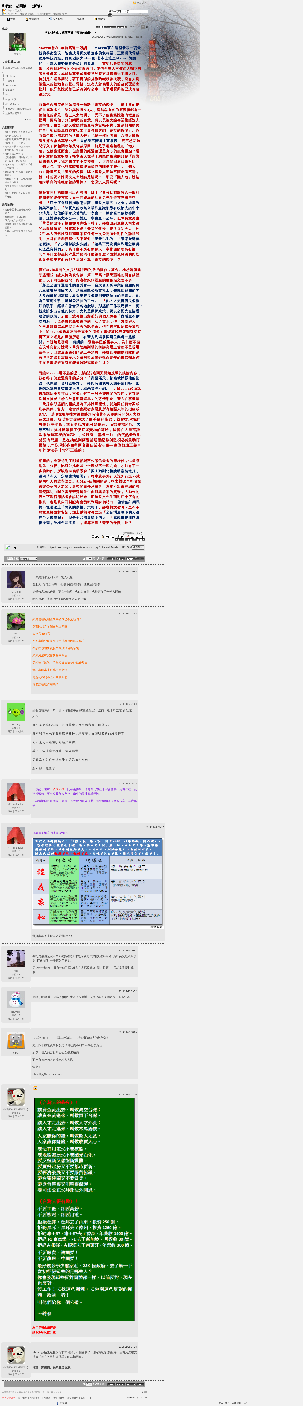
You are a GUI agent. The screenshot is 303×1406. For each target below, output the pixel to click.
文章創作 (34, 19)
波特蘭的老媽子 (13, 113)
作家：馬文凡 (15, 10)
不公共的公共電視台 (15, 220)
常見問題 (34, 1398)
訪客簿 (80, 19)
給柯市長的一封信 (14, 153)
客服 (83, 1398)
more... (29, 119)
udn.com (143, 1397)
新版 (36, 6)
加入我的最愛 (44, 14)
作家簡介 (103, 19)
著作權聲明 (59, 1398)
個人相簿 (58, 19)
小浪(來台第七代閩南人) (15, 1109)
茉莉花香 (10, 90)
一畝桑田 (10, 81)
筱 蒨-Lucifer (12, 104)
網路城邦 (142, 2)
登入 (221, 1403)
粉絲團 (63, 1403)
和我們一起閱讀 (14, 6)
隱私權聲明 (72, 1398)
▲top (144, 1392)
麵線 (16, 971)
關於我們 (22, 1398)
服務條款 (46, 1398)
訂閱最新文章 (60, 14)
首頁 (12, 19)
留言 (10, 599)
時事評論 (129, 533)
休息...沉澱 (11, 99)
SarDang (15, 724)
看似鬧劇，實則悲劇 (15, 216)
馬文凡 (17, 54)
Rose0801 (10, 85)
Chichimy (10, 76)
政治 (138, 533)
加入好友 (12, 14)
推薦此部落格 (27, 14)
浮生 (7, 94)
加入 (227, 1403)
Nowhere (15, 1012)
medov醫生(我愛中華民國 (18, 108)
